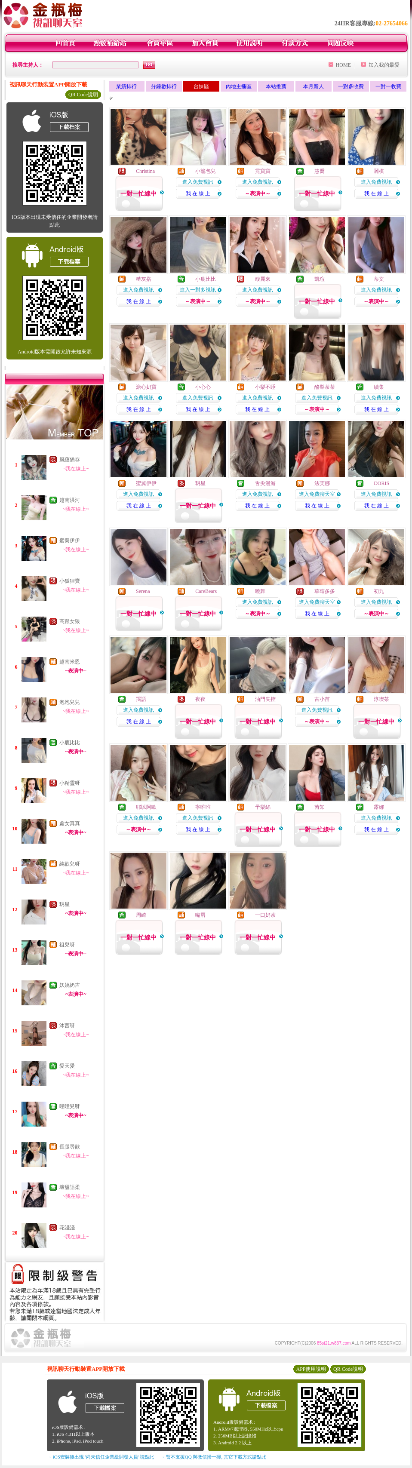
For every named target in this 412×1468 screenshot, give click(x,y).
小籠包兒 (205, 171)
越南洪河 (69, 500)
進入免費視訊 (197, 182)
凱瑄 (319, 279)
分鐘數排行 (164, 86)
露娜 (379, 807)
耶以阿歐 (146, 807)
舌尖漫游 (265, 483)
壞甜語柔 (69, 1187)
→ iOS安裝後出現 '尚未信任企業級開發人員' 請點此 (100, 1456)
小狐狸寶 (69, 581)
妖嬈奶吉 (69, 985)
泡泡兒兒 (69, 702)
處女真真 (69, 823)
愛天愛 (67, 1066)
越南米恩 (69, 662)
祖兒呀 (67, 945)
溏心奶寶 (146, 387)
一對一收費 (388, 86)
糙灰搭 (143, 279)
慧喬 (319, 171)
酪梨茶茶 (324, 387)
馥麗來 (263, 279)
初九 (379, 591)
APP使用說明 (311, 1369)
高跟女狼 (69, 621)
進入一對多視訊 (198, 290)
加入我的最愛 (384, 65)
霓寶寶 (263, 171)
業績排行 (126, 86)
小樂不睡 (265, 387)
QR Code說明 (83, 95)
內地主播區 (239, 86)
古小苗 (322, 699)
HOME (343, 65)
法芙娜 (322, 483)
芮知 (319, 807)
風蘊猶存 (69, 460)
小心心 (203, 387)
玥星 (64, 904)
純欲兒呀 (69, 864)
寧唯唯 (203, 807)
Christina (145, 171)
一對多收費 (351, 86)
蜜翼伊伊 (69, 540)
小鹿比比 (69, 743)
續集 (379, 387)
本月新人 (313, 86)
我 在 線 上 (198, 193)
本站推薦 (276, 86)
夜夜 (200, 699)
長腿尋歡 (69, 1147)
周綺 (141, 915)
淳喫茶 (381, 699)
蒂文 (379, 279)
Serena (143, 591)
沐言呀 (67, 1026)
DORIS (381, 483)
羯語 (141, 699)
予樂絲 (263, 807)
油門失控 (265, 699)
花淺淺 (67, 1228)
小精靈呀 (69, 783)
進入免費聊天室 (317, 494)
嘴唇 (200, 915)
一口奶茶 (265, 915)
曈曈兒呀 (69, 1106)
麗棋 (379, 171)
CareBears (206, 591)
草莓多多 (324, 591)
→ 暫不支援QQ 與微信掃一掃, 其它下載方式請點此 (213, 1456)
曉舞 (260, 591)
